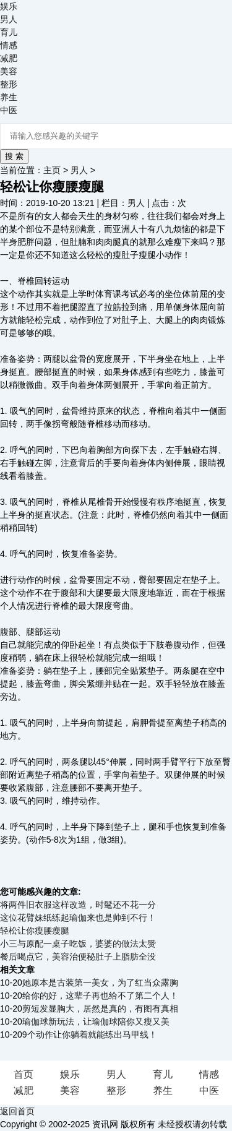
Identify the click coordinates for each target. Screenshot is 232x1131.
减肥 (8, 58)
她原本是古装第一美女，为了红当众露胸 (100, 982)
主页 (52, 170)
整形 (8, 84)
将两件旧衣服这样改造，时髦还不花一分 (78, 905)
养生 (8, 97)
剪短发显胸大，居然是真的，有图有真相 (100, 1008)
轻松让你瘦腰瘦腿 (34, 930)
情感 (8, 45)
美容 (8, 71)
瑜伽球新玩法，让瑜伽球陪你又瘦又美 (96, 1021)
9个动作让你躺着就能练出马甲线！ (89, 1034)
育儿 (8, 32)
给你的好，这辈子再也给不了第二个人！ (100, 995)
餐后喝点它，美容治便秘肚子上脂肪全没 (78, 956)
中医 (8, 110)
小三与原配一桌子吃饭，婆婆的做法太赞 (78, 943)
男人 (8, 19)
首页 (23, 1074)
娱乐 (8, 6)
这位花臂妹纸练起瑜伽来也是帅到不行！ (78, 917)
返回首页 (17, 1111)
